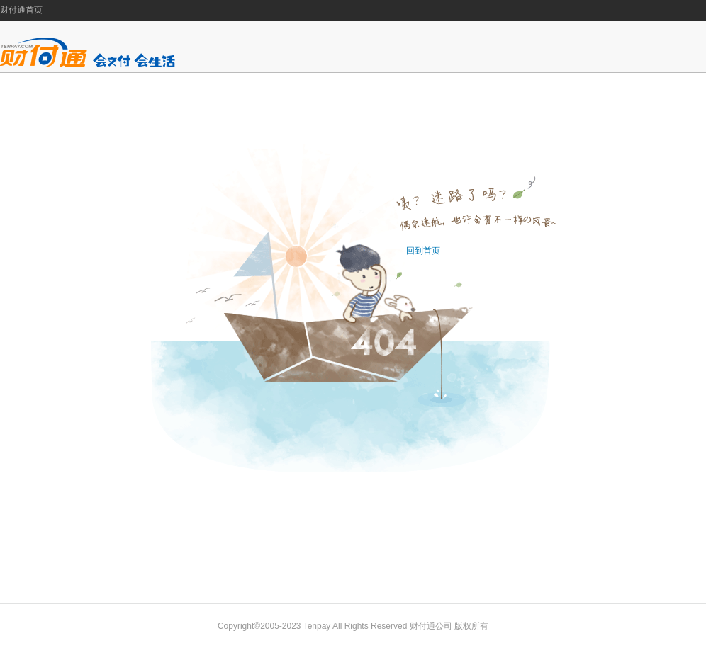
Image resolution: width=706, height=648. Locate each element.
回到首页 (423, 251)
